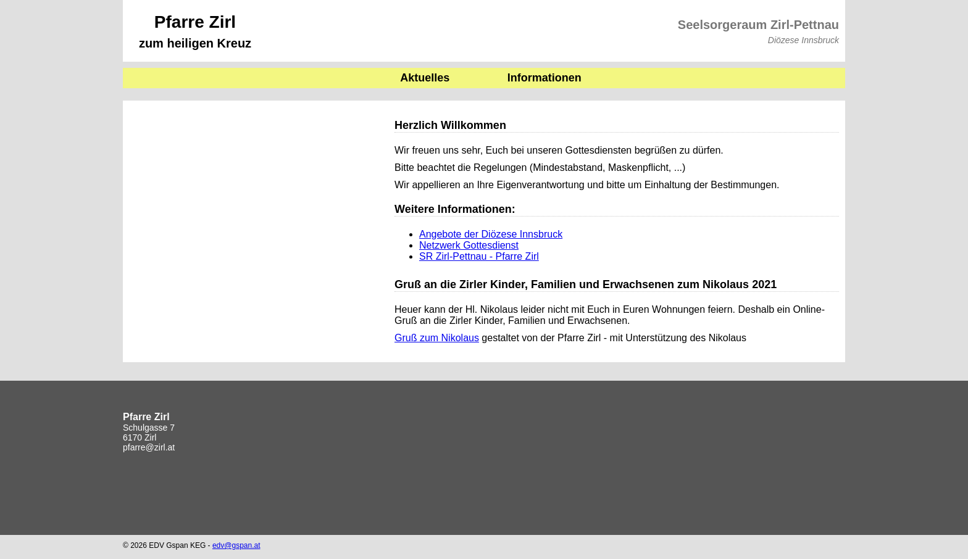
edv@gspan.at (236, 545)
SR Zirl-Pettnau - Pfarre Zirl (479, 256)
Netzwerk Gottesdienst (469, 245)
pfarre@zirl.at (149, 447)
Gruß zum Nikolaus (436, 338)
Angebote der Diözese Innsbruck (490, 234)
